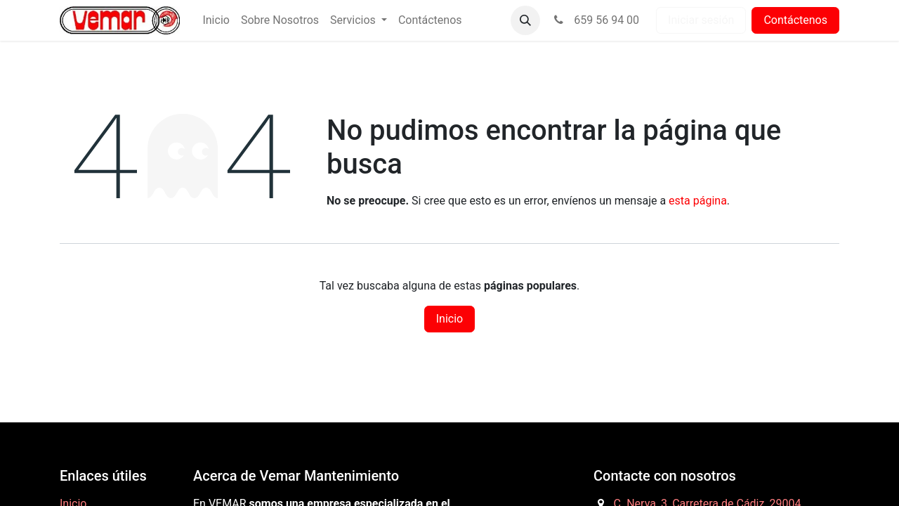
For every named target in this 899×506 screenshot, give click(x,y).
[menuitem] (216, 20)
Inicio (449, 318)
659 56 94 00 (595, 20)
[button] (525, 20)
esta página (698, 200)
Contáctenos (795, 20)
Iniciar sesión (701, 20)
